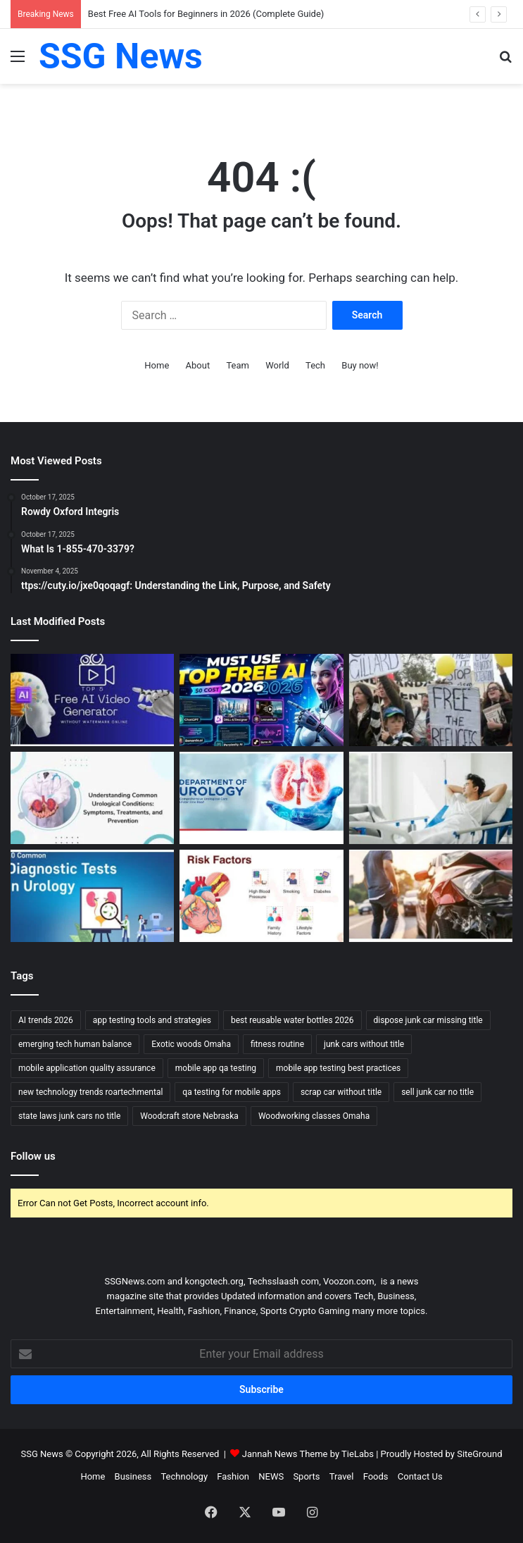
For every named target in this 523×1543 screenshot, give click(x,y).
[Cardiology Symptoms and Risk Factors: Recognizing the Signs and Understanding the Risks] (261, 896)
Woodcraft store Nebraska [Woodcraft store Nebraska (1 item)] (189, 1116)
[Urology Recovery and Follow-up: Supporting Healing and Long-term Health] (430, 798)
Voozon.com (348, 1281)
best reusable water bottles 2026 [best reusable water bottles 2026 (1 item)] (292, 1020)
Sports (306, 1476)
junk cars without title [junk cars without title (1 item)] (364, 1044)
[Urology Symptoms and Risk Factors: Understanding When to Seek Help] (92, 798)
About (198, 365)
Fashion (233, 1476)
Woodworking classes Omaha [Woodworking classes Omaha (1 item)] (314, 1116)
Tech (315, 365)
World (277, 365)
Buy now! (359, 365)
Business (133, 1476)
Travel (341, 1476)
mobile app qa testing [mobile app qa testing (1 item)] (215, 1068)
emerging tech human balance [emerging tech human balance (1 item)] (75, 1044)
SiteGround (479, 1454)
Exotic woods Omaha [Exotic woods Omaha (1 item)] (191, 1044)
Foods (376, 1476)
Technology (184, 1476)
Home (156, 365)
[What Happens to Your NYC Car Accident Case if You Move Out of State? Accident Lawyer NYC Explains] (430, 896)
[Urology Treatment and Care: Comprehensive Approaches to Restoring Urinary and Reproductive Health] (261, 798)
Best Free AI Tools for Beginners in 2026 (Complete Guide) (206, 13)
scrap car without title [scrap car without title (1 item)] (341, 1092)
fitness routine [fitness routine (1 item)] (277, 1044)
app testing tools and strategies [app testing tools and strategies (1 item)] (152, 1020)
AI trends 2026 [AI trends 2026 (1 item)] (45, 1020)
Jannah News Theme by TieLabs (308, 1454)
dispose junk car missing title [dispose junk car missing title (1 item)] (428, 1020)
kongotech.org (213, 1281)
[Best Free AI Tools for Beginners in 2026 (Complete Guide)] (261, 700)
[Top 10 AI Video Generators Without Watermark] (92, 700)
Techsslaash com (283, 1281)
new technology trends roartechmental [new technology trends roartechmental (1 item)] (90, 1092)
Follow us (33, 1156)
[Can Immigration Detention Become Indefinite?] (430, 700)
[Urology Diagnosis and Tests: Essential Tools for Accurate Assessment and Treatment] (92, 896)
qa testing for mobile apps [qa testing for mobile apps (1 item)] (231, 1092)
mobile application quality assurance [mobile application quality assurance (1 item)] (87, 1068)
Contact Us (420, 1476)
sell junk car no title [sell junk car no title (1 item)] (437, 1092)
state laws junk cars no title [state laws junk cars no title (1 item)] (69, 1116)
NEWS (271, 1476)
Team (237, 365)
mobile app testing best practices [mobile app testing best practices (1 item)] (338, 1068)
